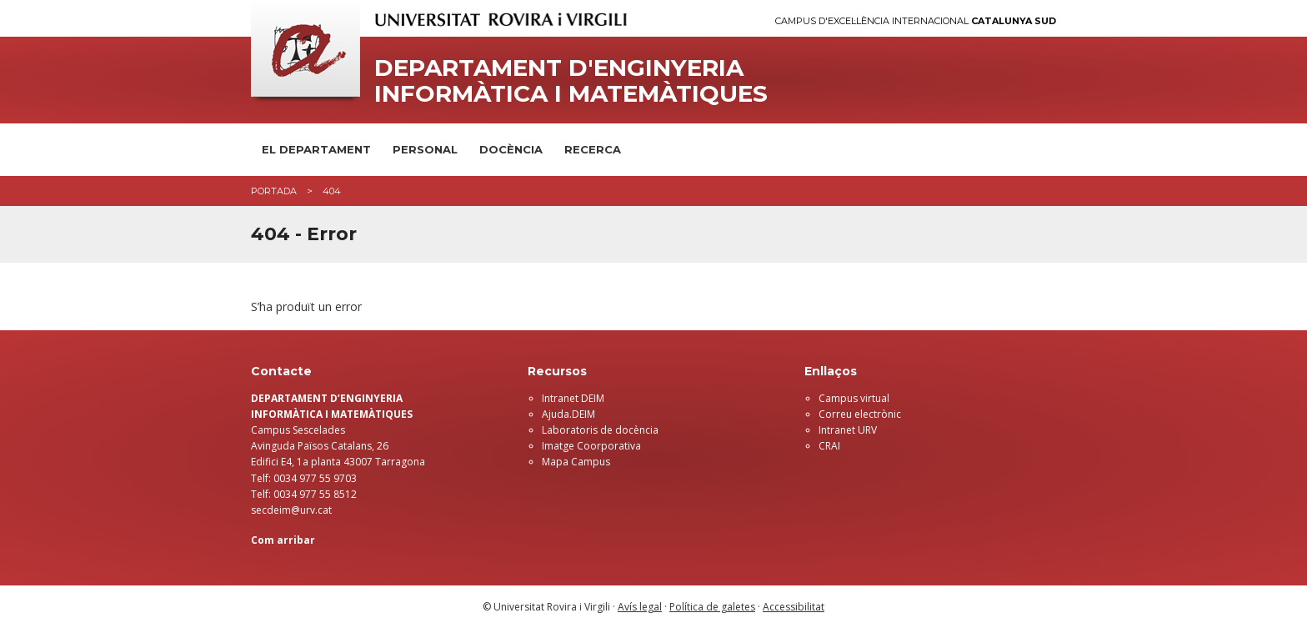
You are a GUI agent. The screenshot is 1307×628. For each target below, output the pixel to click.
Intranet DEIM (573, 398)
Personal (425, 149)
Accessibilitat (793, 607)
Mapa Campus (576, 462)
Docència (511, 149)
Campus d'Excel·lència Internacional (915, 21)
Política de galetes (712, 607)
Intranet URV (848, 430)
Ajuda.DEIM (568, 414)
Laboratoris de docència (600, 430)
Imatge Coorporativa (591, 446)
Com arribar (283, 540)
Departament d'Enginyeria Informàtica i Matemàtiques (571, 81)
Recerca (592, 149)
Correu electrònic (860, 414)
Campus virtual (854, 398)
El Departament (316, 149)
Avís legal (640, 607)
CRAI (829, 446)
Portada (274, 191)
